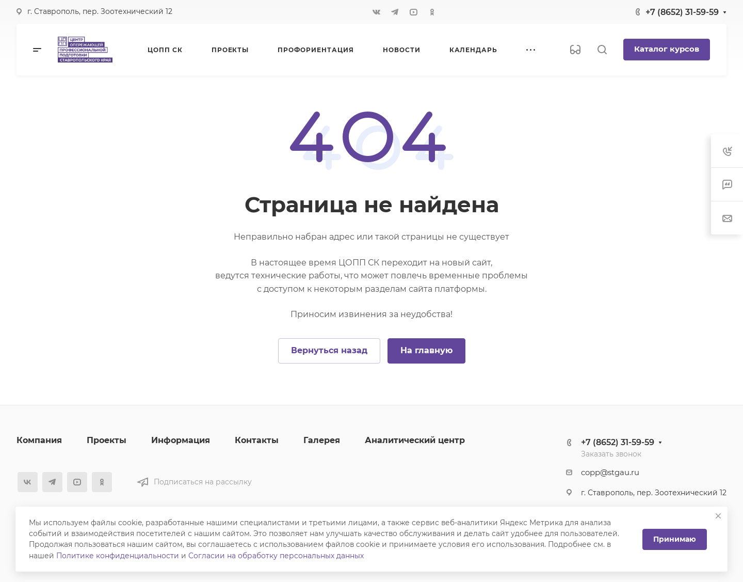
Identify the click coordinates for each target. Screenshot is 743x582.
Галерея (321, 440)
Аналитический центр (415, 440)
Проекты (106, 440)
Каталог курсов (666, 49)
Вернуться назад (329, 350)
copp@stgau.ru (610, 472)
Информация (180, 440)
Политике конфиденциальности (117, 556)
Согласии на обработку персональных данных (276, 556)
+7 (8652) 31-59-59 (682, 12)
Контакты (257, 440)
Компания (39, 440)
